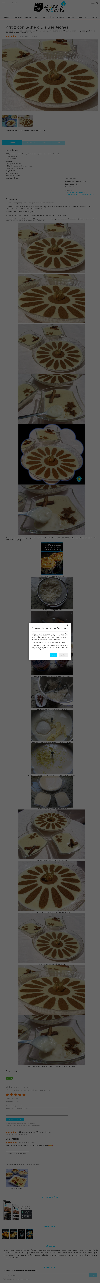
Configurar (63, 655)
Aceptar (53, 655)
